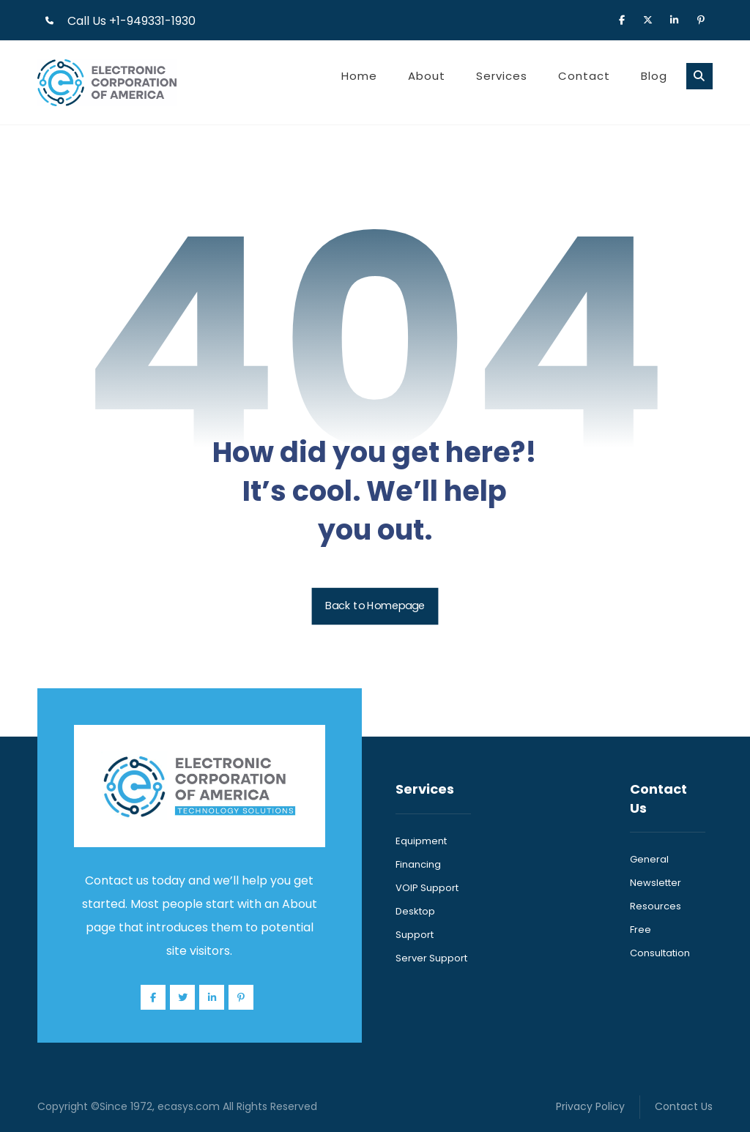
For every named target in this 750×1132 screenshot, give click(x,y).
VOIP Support (427, 888)
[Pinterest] (701, 19)
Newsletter (655, 883)
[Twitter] (182, 997)
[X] (648, 19)
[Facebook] (622, 19)
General (649, 859)
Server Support (431, 958)
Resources (655, 906)
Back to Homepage (375, 606)
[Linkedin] (674, 19)
